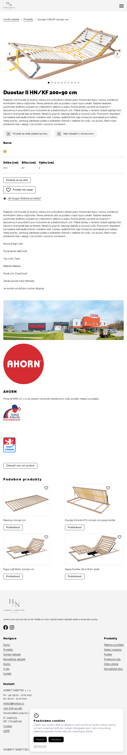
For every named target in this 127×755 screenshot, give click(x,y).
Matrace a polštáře (114, 644)
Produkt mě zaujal (19, 190)
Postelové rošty (112, 659)
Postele (108, 654)
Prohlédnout (13, 527)
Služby (7, 664)
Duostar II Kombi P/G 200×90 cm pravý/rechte (90, 520)
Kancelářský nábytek (14, 659)
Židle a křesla (111, 664)
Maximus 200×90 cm (14, 520)
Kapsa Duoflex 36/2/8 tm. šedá (82, 569)
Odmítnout (56, 743)
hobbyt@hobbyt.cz (13, 703)
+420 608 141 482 (12, 708)
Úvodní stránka (11, 19)
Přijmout (40, 743)
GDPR (6, 731)
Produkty (28, 19)
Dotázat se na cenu (17, 180)
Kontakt (7, 673)
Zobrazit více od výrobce (20, 465)
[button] (10, 54)
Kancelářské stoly (113, 669)
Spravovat (40, 749)
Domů (6, 644)
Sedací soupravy (113, 649)
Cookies (7, 726)
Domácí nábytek (12, 654)
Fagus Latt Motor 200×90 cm (18, 569)
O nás (6, 669)
